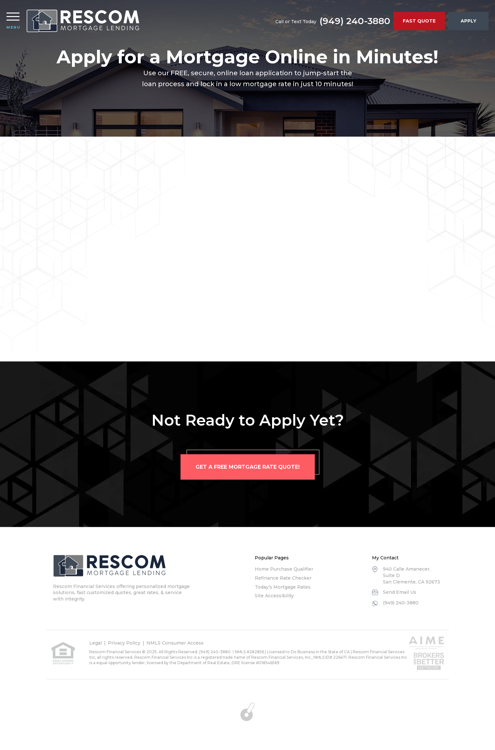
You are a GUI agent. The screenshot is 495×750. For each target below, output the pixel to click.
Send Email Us (399, 592)
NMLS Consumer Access (175, 643)
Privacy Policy (124, 643)
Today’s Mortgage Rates (283, 587)
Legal (95, 643)
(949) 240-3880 (355, 20)
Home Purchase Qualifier (284, 569)
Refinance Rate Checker (283, 578)
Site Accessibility (274, 596)
